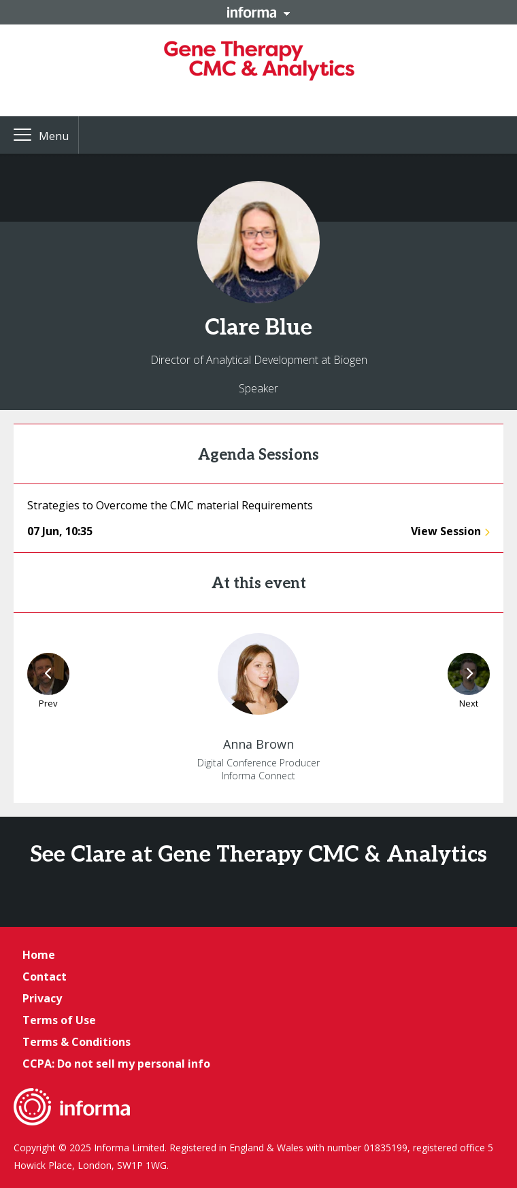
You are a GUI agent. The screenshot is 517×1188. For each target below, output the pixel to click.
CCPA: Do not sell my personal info (116, 1063)
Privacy (42, 998)
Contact (44, 976)
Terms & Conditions (76, 1041)
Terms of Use (59, 1020)
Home (38, 954)
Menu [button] (54, 136)
